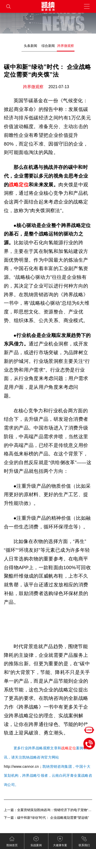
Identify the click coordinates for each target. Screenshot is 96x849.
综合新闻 (48, 46)
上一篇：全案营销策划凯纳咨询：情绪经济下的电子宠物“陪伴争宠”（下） (48, 810)
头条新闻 (30, 46)
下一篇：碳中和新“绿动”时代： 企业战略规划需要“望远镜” (46, 818)
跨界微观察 (65, 46)
